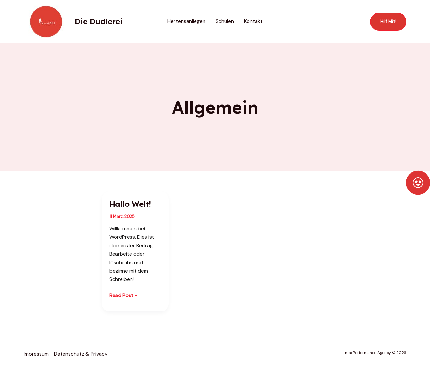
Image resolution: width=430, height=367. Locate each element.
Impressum (36, 353)
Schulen (225, 21)
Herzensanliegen (186, 21)
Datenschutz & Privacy (81, 353)
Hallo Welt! (130, 204)
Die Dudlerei (98, 21)
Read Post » (123, 295)
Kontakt (253, 21)
